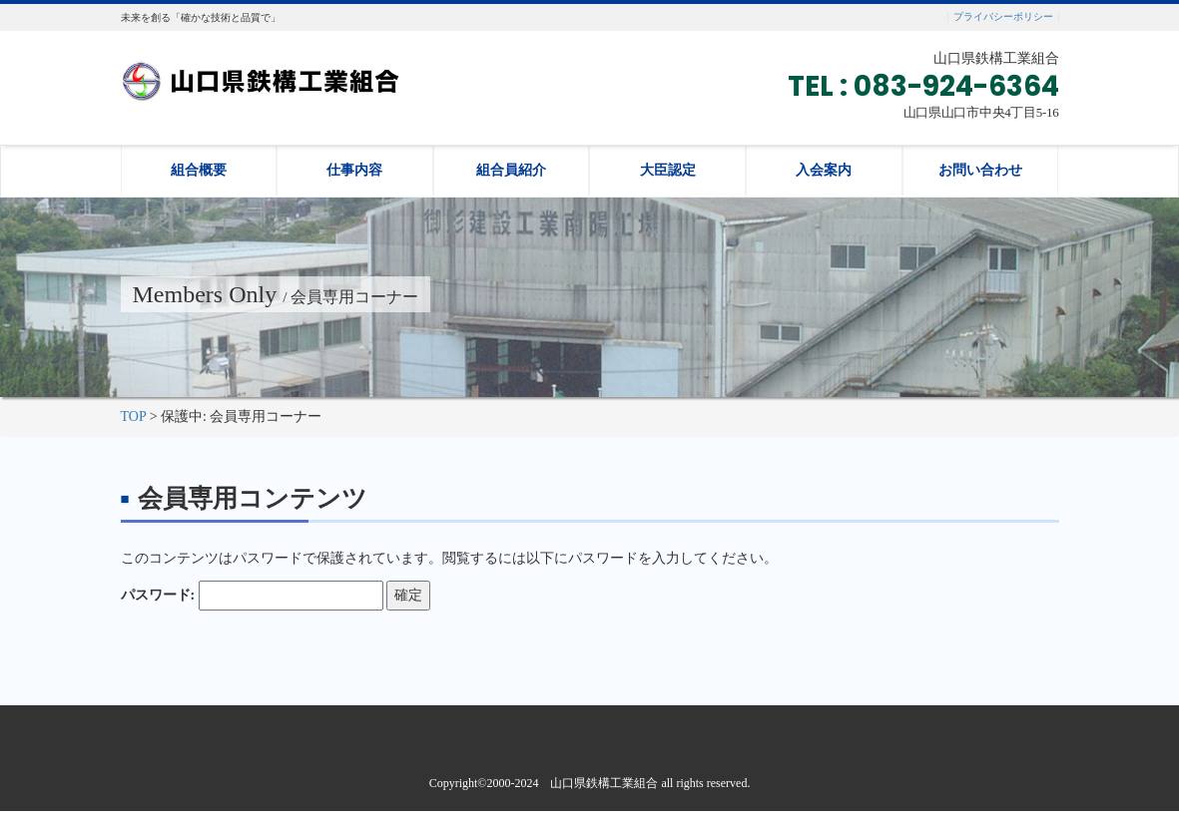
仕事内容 (354, 170)
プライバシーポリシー (1003, 17)
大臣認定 (668, 170)
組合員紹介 (511, 170)
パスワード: (252, 596)
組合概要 (199, 170)
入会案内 (824, 170)
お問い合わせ (980, 170)
